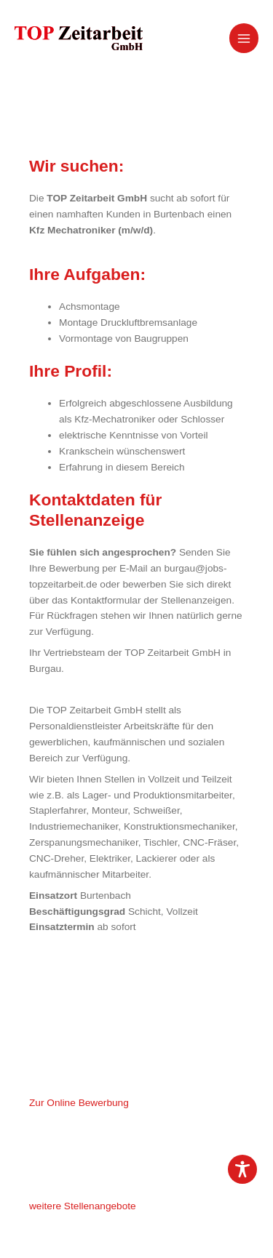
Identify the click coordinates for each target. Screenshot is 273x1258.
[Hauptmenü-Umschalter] (244, 38)
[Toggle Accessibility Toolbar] (242, 1169)
